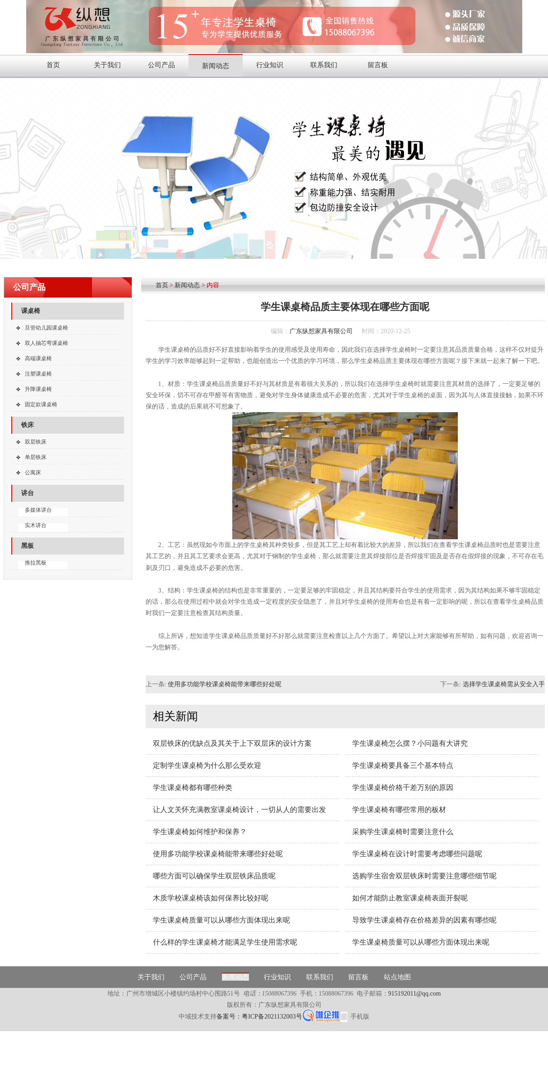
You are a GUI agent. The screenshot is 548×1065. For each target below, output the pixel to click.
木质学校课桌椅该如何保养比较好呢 (210, 898)
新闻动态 (215, 65)
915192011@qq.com (414, 993)
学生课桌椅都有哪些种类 (192, 787)
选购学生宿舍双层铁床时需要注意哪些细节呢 (424, 876)
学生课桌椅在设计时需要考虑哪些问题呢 (417, 854)
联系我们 (323, 65)
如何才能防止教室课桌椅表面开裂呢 (410, 898)
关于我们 (107, 65)
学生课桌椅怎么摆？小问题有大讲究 (410, 743)
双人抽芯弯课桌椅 (46, 343)
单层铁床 (35, 457)
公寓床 (33, 472)
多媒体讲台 (38, 510)
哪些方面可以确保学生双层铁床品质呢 (214, 876)
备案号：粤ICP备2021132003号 (259, 1016)
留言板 (378, 65)
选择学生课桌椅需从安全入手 (504, 684)
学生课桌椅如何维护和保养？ (200, 831)
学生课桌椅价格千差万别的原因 (402, 787)
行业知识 (269, 65)
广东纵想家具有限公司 (321, 331)
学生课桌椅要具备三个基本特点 (402, 765)
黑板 (27, 545)
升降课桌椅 (38, 389)
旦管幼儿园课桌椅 (46, 328)
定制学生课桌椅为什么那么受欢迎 (207, 765)
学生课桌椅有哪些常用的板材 (399, 809)
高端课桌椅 (38, 358)
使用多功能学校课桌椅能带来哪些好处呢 (224, 684)
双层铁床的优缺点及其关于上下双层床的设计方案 (232, 743)
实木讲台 (35, 525)
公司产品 (161, 65)
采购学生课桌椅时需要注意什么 (402, 831)
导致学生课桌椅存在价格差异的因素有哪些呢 (424, 920)
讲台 (27, 493)
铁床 (27, 425)
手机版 (359, 1016)
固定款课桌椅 (41, 404)
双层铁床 (35, 442)
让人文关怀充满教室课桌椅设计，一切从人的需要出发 (239, 809)
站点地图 (397, 977)
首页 (53, 65)
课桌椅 (30, 311)
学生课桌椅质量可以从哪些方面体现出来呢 (221, 920)
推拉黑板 (35, 563)
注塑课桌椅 (38, 374)
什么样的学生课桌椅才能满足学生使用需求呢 (225, 942)
